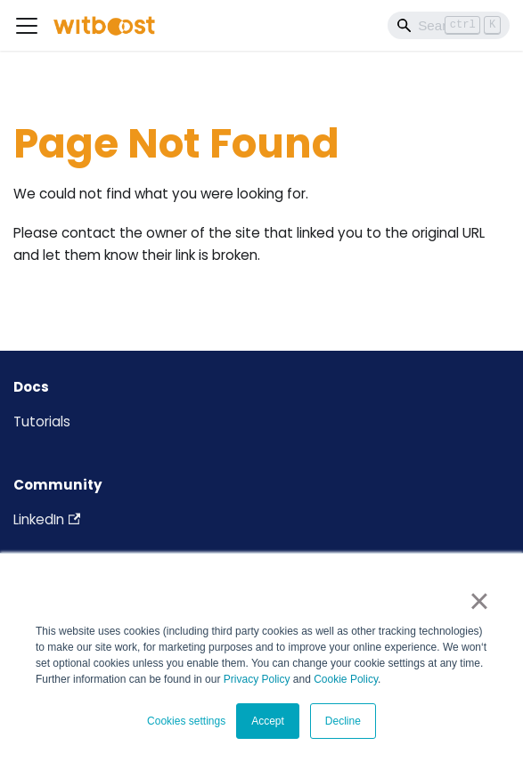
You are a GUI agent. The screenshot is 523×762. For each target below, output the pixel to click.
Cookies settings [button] (186, 721)
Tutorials (41, 421)
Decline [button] (343, 721)
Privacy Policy (257, 679)
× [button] (479, 600)
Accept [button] (267, 721)
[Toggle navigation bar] (26, 25)
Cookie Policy (346, 679)
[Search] (449, 25)
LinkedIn (46, 519)
